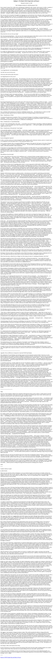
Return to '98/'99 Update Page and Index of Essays (11, 657)
